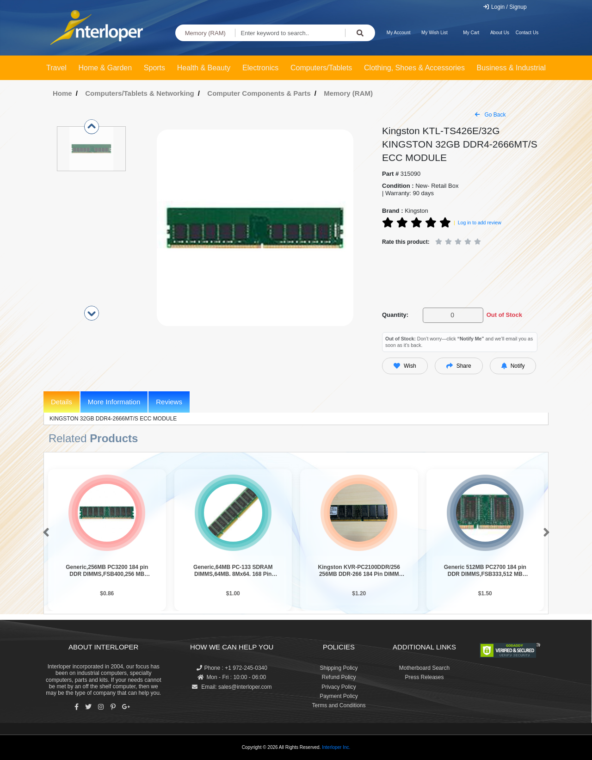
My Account (399, 32)
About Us (499, 32)
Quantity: (395, 314)
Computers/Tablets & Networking (139, 93)
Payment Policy (339, 696)
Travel (56, 68)
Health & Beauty (204, 68)
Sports (154, 68)
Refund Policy (338, 677)
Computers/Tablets (321, 68)
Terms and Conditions (338, 705)
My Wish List (434, 32)
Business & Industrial (511, 68)
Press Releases (424, 677)
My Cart (471, 32)
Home (62, 93)
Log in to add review (479, 222)
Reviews (169, 402)
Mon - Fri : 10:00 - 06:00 (231, 677)
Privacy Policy (338, 687)
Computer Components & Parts (258, 93)
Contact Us (527, 32)
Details (61, 402)
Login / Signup (505, 7)
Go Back (490, 114)
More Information (114, 402)
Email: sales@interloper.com (232, 687)
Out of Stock (504, 314)
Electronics (260, 68)
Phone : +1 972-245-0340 (232, 668)
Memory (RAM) (205, 33)
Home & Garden (105, 68)
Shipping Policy (339, 668)
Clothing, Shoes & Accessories (414, 68)
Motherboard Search (424, 668)
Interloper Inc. (336, 747)
